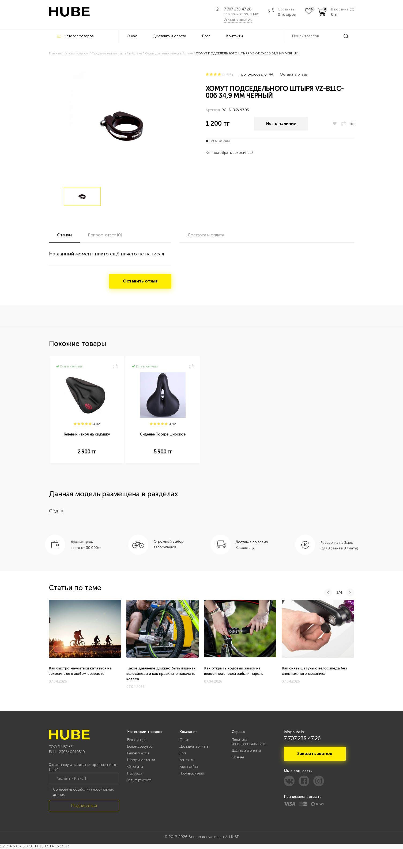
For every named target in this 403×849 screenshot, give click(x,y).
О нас (132, 36)
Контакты (234, 36)
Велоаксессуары (140, 746)
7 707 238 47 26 (237, 9)
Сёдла (56, 511)
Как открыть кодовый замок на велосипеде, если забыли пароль (233, 671)
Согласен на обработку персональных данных (83, 791)
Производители (191, 773)
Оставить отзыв (294, 74)
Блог (206, 36)
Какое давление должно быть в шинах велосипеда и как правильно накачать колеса (160, 673)
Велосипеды (136, 740)
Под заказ (134, 773)
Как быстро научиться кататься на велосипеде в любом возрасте (80, 671)
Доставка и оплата (169, 36)
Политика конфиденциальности (249, 742)
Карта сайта (188, 767)
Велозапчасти (138, 753)
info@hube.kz (294, 732)
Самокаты (135, 767)
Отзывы (238, 757)
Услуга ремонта (139, 780)
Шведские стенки (141, 760)
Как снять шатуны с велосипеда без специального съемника (314, 671)
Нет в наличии (281, 123)
